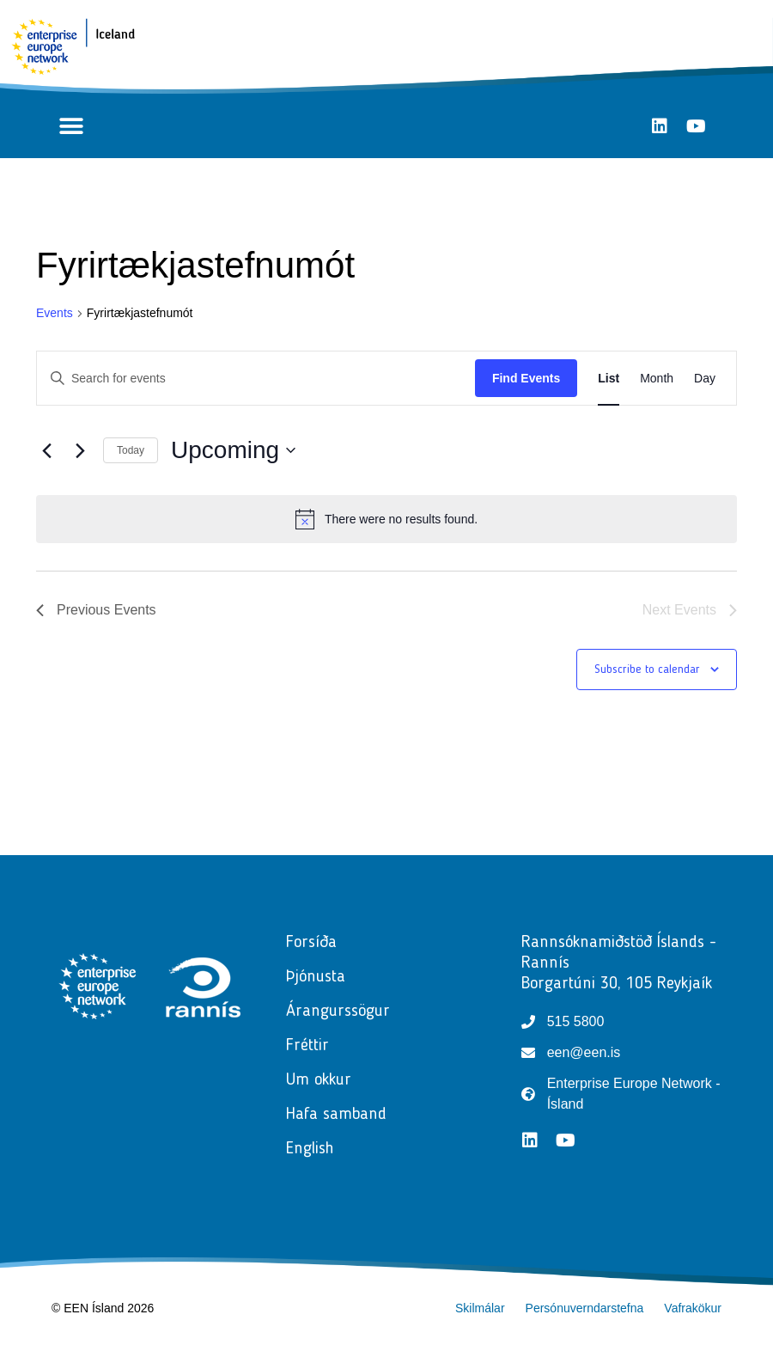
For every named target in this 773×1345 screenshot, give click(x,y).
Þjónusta (320, 977)
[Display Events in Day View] (704, 379)
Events (54, 313)
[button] (71, 126)
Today (130, 450)
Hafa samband (336, 1114)
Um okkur (318, 1080)
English (310, 1149)
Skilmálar (480, 1308)
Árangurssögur (338, 1011)
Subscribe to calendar (647, 669)
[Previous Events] (46, 450)
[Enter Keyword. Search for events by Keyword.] (256, 379)
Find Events (526, 378)
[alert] (386, 519)
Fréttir (312, 1046)
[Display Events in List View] (608, 379)
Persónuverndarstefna (585, 1308)
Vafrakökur (692, 1308)
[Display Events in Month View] (656, 379)
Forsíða (311, 942)
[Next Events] (80, 450)
